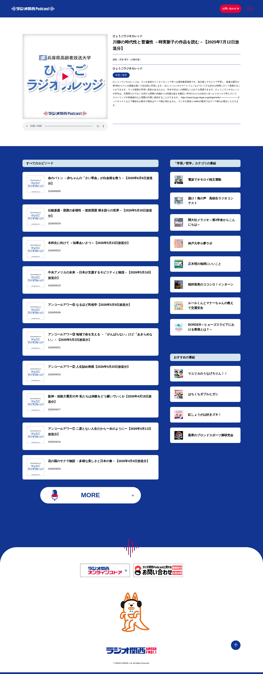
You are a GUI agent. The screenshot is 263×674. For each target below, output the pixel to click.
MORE (90, 496)
